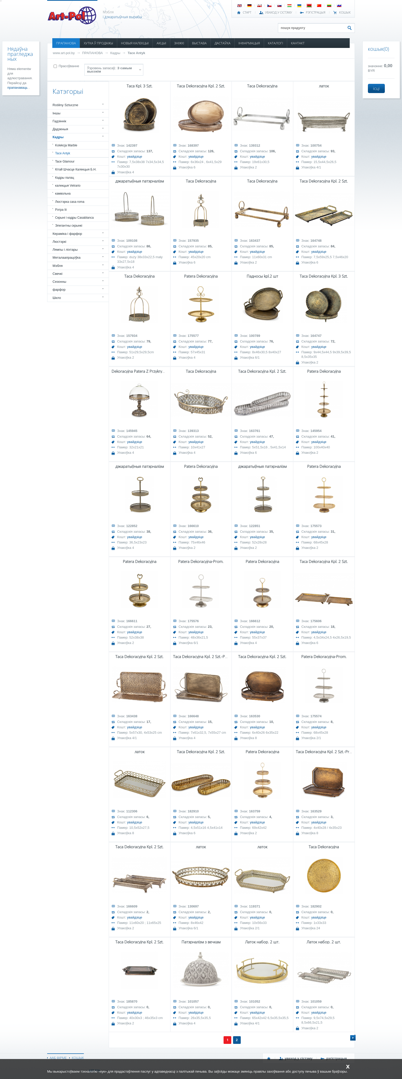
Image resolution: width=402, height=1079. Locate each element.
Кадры (115, 53)
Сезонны (59, 282)
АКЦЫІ (161, 43)
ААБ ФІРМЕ (58, 1057)
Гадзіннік (59, 121)
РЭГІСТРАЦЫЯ (315, 12)
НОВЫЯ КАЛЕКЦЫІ (135, 43)
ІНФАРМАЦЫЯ (249, 43)
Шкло (57, 298)
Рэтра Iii (61, 209)
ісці (376, 88)
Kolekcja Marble (66, 145)
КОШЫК (345, 12)
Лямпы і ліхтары (65, 249)
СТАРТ (247, 12)
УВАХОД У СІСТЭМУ (278, 12)
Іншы (57, 113)
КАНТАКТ (298, 43)
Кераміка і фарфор (67, 234)
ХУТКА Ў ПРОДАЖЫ (98, 43)
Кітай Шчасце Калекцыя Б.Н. (75, 169)
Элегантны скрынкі (68, 225)
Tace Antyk (136, 53)
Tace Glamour (64, 161)
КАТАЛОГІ (275, 43)
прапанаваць (17, 87)
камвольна (63, 193)
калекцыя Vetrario (68, 185)
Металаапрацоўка (67, 257)
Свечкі (57, 274)
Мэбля (58, 266)
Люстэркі (59, 242)
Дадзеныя (60, 129)
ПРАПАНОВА (66, 43)
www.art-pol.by (64, 53)
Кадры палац (64, 177)
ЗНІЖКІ (179, 43)
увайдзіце (134, 156)
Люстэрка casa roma (69, 202)
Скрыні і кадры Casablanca (74, 217)
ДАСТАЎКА (222, 43)
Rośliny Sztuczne (65, 105)
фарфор (59, 289)
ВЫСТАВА (199, 43)
